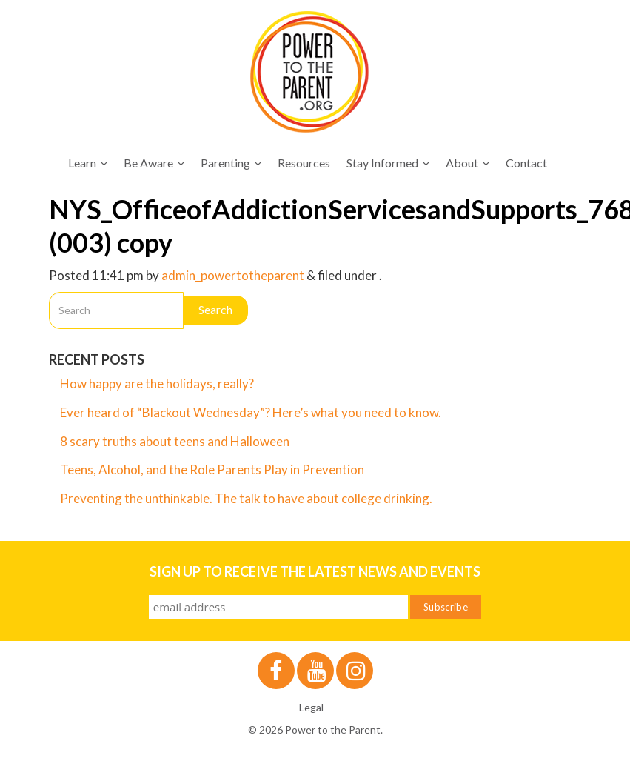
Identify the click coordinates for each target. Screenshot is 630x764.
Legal (311, 707)
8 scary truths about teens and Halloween (174, 441)
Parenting (231, 163)
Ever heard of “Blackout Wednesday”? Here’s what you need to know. (250, 412)
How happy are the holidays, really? (157, 383)
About (467, 163)
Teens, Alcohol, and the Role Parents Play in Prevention (212, 469)
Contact (526, 163)
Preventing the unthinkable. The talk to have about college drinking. (246, 498)
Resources (304, 163)
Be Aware (154, 163)
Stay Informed (387, 163)
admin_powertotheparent (232, 275)
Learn (87, 163)
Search (215, 309)
